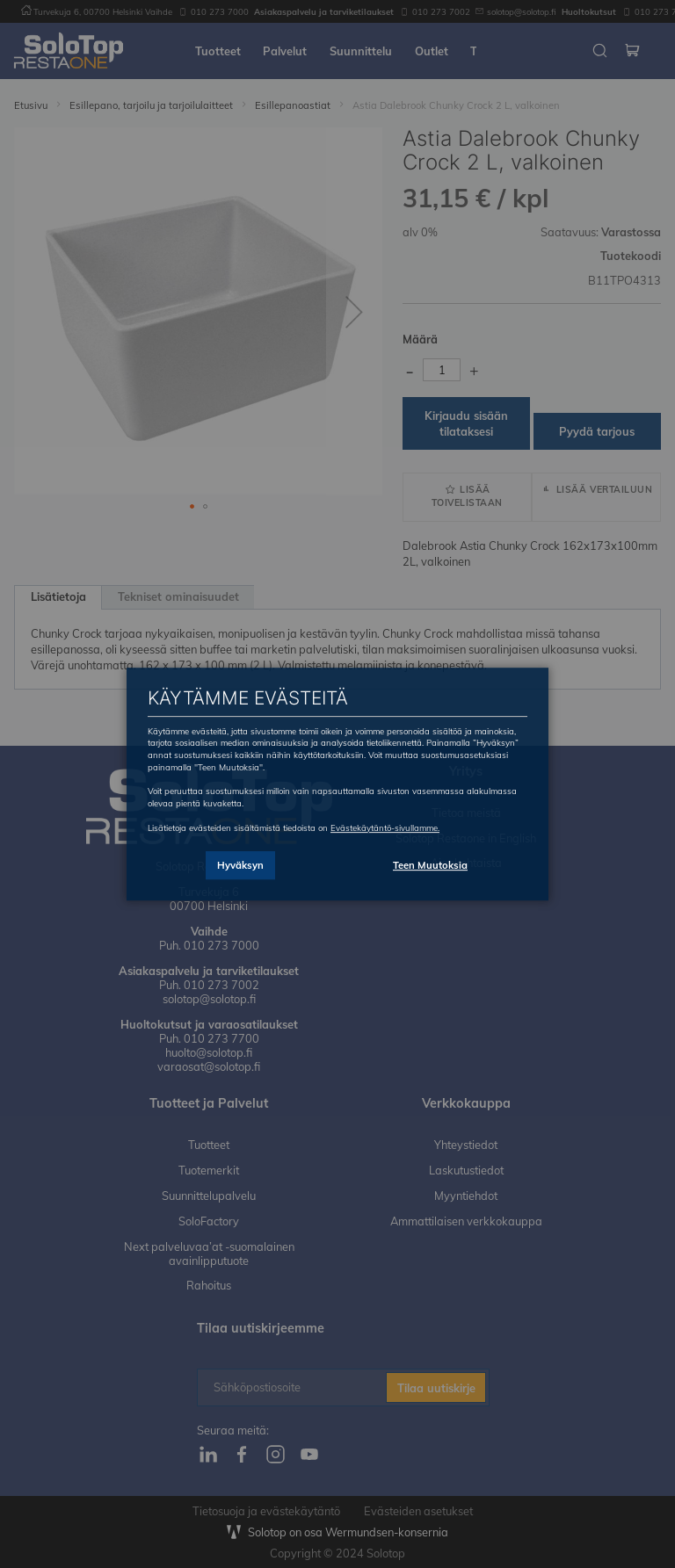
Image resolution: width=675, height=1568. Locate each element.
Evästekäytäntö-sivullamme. (384, 827)
